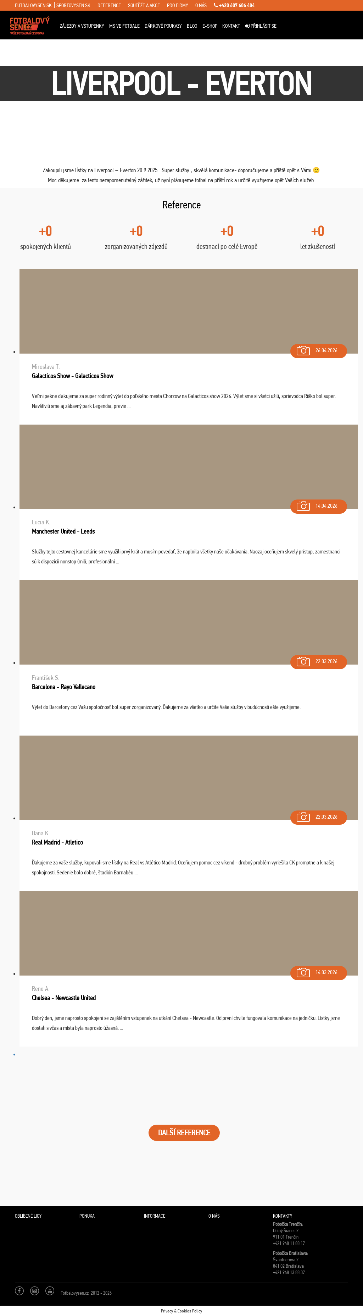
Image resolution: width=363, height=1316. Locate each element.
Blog (192, 26)
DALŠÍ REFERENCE (184, 1132)
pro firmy (177, 5)
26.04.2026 (316, 349)
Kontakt (231, 26)
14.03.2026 (316, 971)
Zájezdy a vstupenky (82, 26)
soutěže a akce (144, 5)
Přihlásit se (261, 26)
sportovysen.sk (73, 5)
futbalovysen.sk (33, 5)
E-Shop (209, 26)
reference (109, 5)
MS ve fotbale (124, 26)
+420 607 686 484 (234, 5)
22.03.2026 (316, 660)
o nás (201, 5)
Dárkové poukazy (163, 26)
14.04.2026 (316, 504)
